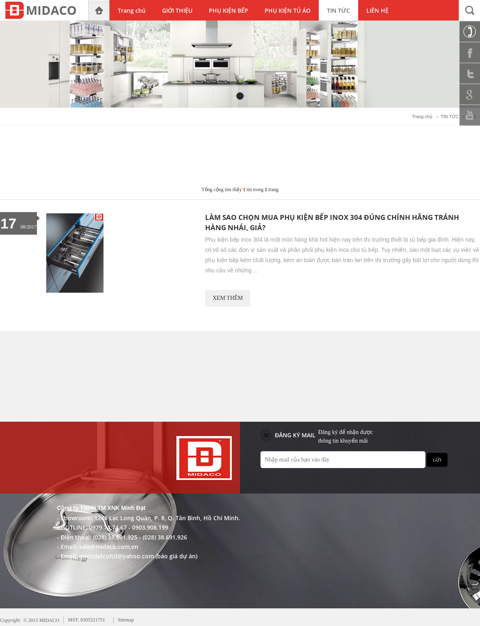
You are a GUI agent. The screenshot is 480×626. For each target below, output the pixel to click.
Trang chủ (422, 116)
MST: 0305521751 (86, 620)
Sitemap (126, 620)
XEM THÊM (228, 298)
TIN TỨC (450, 116)
